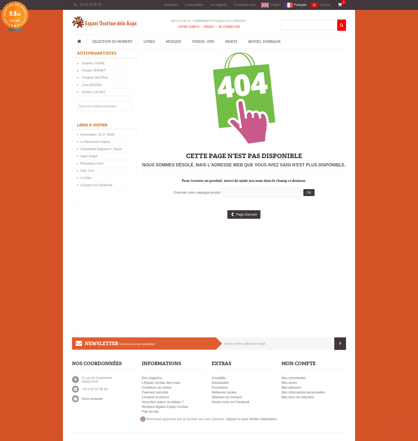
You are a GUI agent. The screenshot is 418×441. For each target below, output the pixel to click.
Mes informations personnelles (303, 392)
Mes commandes (294, 378)
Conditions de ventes (157, 387)
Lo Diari (85, 178)
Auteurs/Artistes (96, 53)
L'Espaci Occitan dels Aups (161, 383)
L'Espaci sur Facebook (96, 185)
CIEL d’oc (87, 171)
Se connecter (229, 26)
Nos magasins (152, 378)
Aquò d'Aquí (89, 156)
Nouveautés (220, 383)
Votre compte (189, 26)
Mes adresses (292, 387)
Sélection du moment (112, 42)
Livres (149, 42)
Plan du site (150, 411)
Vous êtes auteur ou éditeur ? (163, 402)
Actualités (171, 5)
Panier (209, 26)
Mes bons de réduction (298, 397)
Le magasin (218, 5)
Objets (231, 42)
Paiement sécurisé (155, 392)
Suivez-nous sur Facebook (231, 402)
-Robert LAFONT (92, 92)
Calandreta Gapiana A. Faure (101, 149)
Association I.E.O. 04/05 (97, 134)
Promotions (220, 387)
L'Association (194, 5)
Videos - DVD (203, 42)
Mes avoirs (289, 383)
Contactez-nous (245, 5)
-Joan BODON (91, 85)
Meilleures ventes (224, 392)
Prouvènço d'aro (91, 163)
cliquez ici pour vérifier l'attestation (251, 419)
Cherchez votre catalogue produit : (197, 192)
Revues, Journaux (264, 42)
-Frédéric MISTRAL (94, 78)
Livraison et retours (155, 397)
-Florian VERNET (93, 70)
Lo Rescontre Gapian (95, 142)
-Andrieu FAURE (92, 63)
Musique (173, 42)
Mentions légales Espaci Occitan (165, 407)
